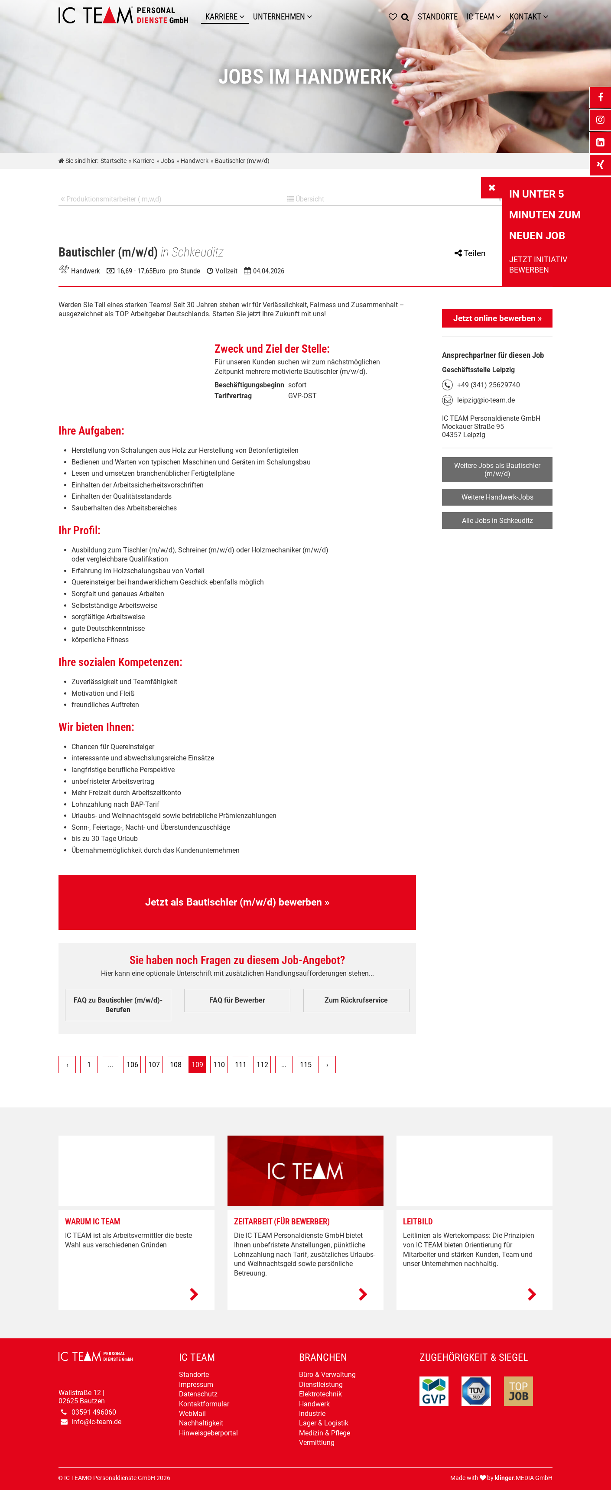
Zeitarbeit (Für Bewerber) (282, 1222)
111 (241, 1065)
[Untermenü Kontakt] (547, 17)
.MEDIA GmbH (523, 1478)
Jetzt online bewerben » (497, 318)
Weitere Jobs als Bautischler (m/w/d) (497, 469)
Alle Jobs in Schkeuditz (497, 520)
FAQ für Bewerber (237, 1001)
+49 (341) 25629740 (488, 385)
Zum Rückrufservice (356, 1001)
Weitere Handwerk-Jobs (497, 497)
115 (306, 1065)
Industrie (312, 1413)
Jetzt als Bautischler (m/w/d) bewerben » (237, 902)
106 (132, 1065)
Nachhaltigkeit (201, 1423)
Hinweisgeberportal (208, 1433)
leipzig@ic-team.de (486, 400)
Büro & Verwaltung (327, 1375)
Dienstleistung (321, 1384)
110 (219, 1065)
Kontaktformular (204, 1404)
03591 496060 (94, 1412)
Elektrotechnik (320, 1394)
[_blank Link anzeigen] (600, 97)
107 (154, 1065)
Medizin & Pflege (324, 1433)
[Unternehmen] (311, 17)
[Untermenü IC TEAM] (500, 17)
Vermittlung (317, 1442)
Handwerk (314, 1404)
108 (176, 1065)
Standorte (194, 1375)
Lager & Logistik (323, 1423)
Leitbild (418, 1222)
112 (262, 1065)
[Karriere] (244, 17)
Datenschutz (198, 1394)
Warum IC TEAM (92, 1222)
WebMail (192, 1413)
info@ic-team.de (96, 1422)
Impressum (196, 1384)
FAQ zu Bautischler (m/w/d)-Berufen (118, 1005)
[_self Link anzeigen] (492, 187)
